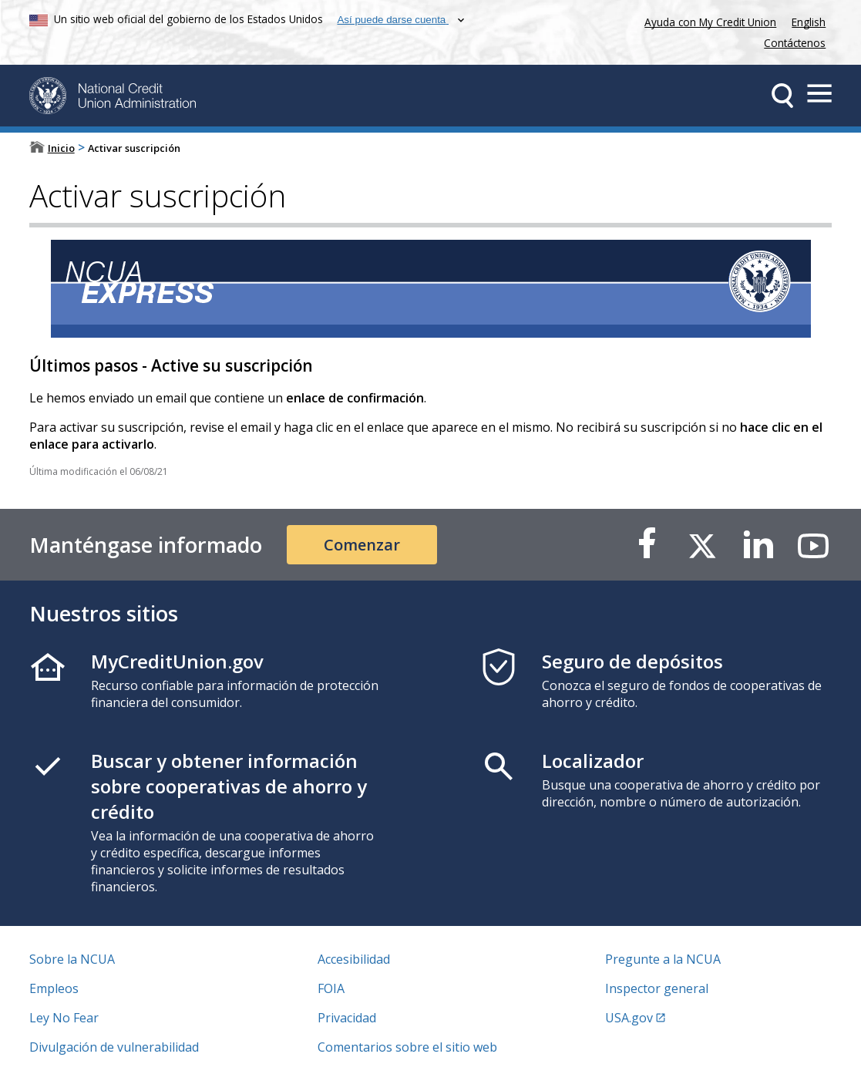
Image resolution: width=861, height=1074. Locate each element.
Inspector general (656, 988)
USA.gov (629, 1017)
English (809, 22)
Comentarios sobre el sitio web (407, 1047)
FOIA (331, 988)
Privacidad (347, 1017)
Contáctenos (795, 42)
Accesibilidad (354, 959)
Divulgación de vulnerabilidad (114, 1047)
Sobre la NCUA (72, 959)
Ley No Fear (64, 1017)
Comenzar (362, 544)
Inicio (61, 148)
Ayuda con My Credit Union (707, 20)
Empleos (54, 988)
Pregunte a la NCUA (663, 959)
